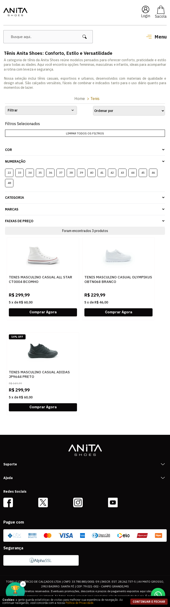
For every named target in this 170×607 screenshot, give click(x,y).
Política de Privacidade (79, 603)
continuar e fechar (149, 601)
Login (145, 15)
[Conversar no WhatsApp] (158, 595)
